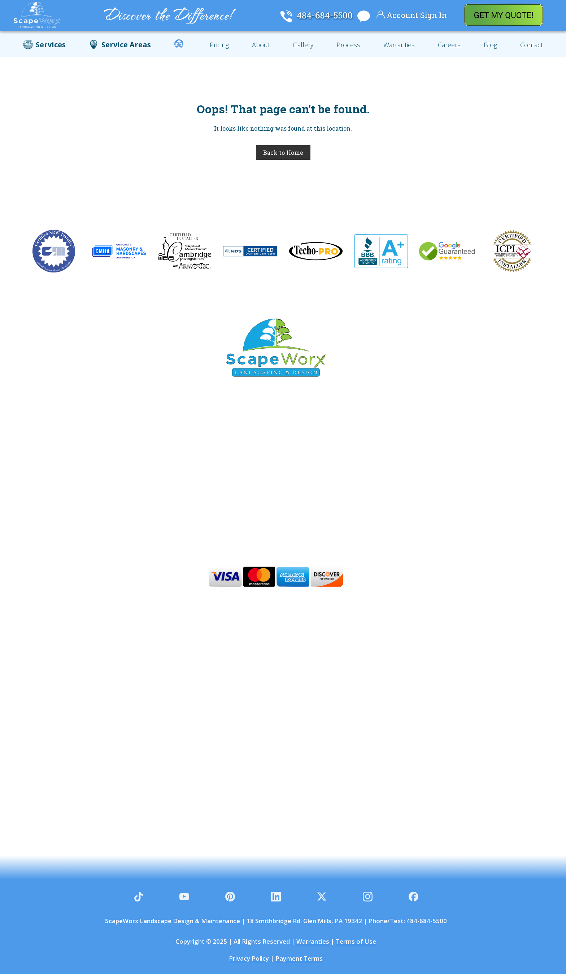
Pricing (219, 44)
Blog (490, 44)
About (261, 44)
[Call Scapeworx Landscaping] (286, 17)
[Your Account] (380, 15)
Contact (531, 44)
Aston (312, 482)
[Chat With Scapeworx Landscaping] (363, 16)
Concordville (391, 441)
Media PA (270, 441)
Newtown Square (162, 461)
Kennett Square (187, 482)
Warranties (399, 44)
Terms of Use (356, 941)
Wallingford (396, 461)
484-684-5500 (426, 921)
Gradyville (282, 461)
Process (348, 44)
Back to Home (283, 152)
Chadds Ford (328, 441)
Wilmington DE (273, 502)
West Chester (259, 482)
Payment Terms (299, 958)
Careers (449, 44)
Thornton (229, 461)
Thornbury (337, 461)
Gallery (303, 44)
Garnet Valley (210, 441)
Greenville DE (365, 482)
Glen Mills (150, 441)
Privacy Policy (249, 958)
